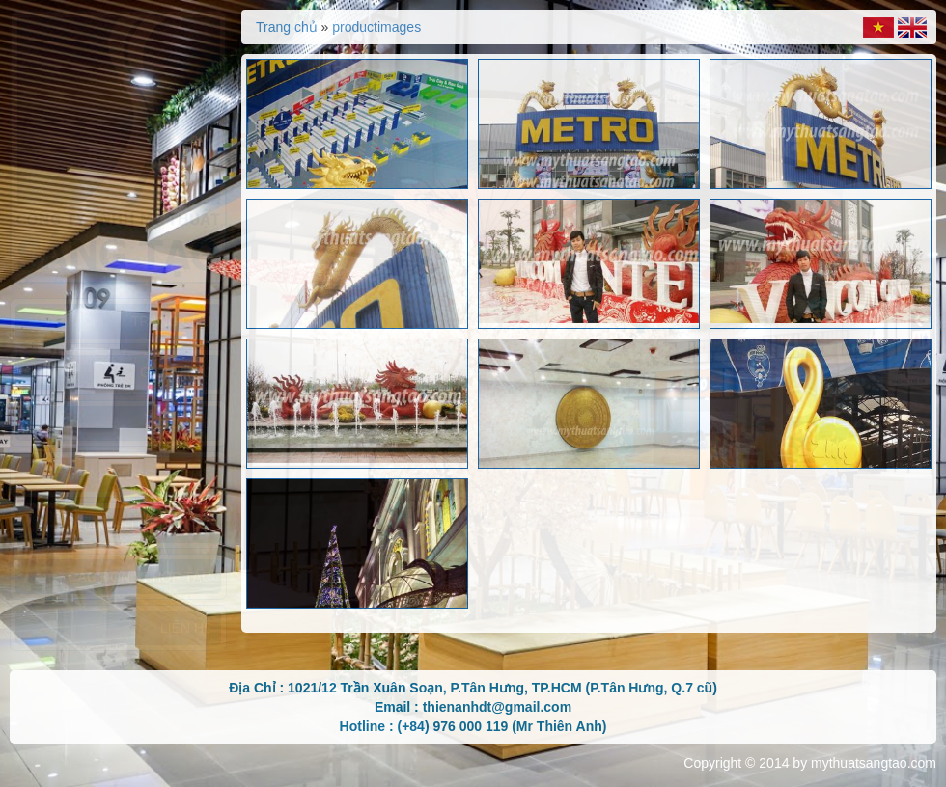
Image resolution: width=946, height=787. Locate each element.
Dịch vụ (182, 423)
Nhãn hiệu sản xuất (139, 525)
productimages (376, 27)
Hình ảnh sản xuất (143, 474)
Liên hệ (185, 628)
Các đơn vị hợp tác (139, 576)
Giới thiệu (175, 372)
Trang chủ (171, 321)
